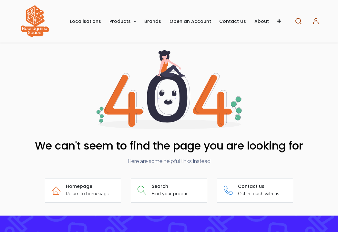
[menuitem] (86, 21)
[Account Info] (315, 21)
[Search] (298, 21)
